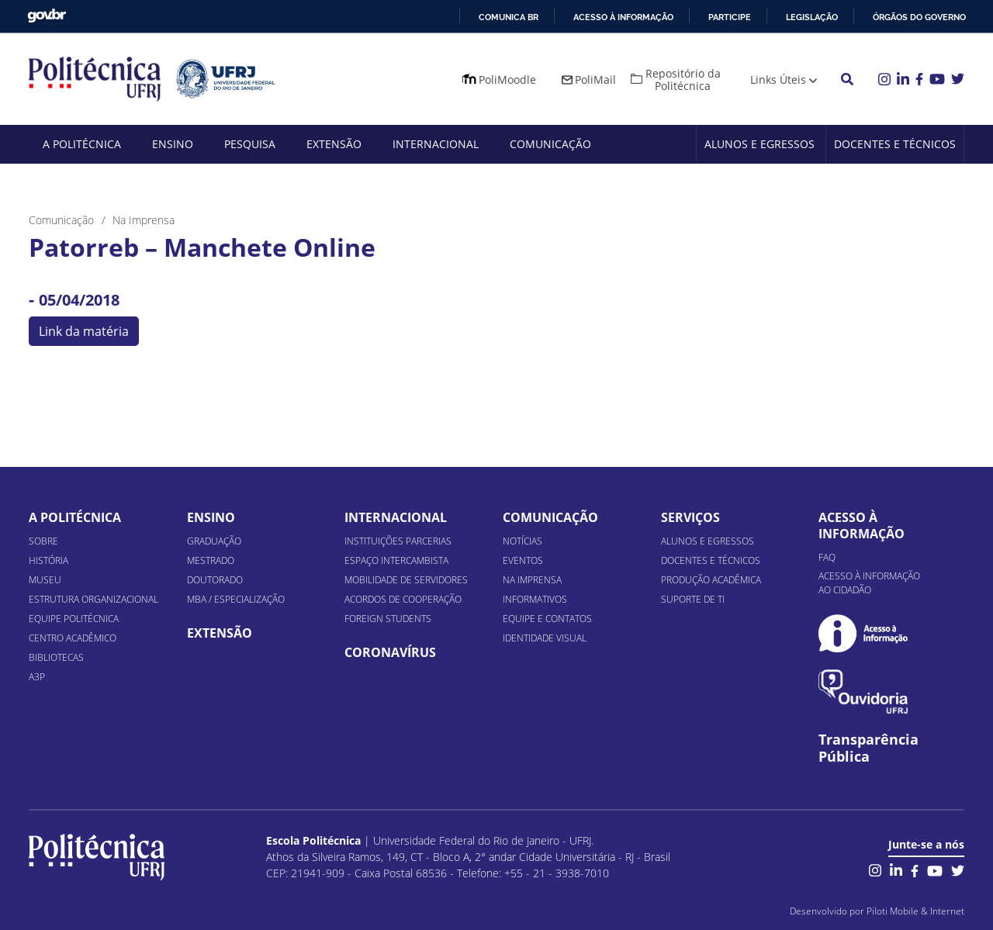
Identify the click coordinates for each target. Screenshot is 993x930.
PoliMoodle (507, 79)
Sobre (43, 541)
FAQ (827, 557)
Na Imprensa (532, 579)
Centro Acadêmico (72, 638)
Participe (729, 17)
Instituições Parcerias (398, 541)
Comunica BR (508, 17)
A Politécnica (82, 144)
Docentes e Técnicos (895, 144)
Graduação (214, 541)
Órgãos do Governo (919, 17)
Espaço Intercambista (396, 560)
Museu (45, 579)
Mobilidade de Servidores (406, 579)
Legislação (812, 17)
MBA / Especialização (236, 599)
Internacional (436, 144)
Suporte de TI (693, 599)
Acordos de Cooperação (403, 599)
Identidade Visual (544, 638)
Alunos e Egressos (759, 144)
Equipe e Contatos (547, 618)
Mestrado (210, 560)
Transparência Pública (868, 748)
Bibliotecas (56, 657)
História (48, 560)
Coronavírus (390, 652)
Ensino (172, 144)
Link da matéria (84, 331)
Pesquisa (249, 144)
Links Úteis (778, 79)
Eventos (523, 560)
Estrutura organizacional (93, 599)
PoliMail (595, 79)
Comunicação (550, 144)
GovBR (46, 16)
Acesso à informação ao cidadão (869, 582)
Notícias (522, 541)
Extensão (334, 144)
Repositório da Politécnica (683, 79)
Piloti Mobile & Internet (915, 911)
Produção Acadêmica (711, 579)
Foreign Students (387, 618)
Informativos (535, 599)
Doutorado (215, 579)
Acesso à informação (623, 17)
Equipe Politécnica (74, 618)
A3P (37, 676)
